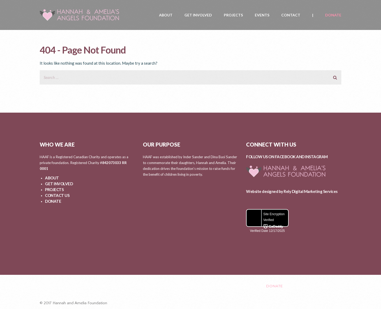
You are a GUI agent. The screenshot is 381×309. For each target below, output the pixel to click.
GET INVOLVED (198, 15)
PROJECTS (233, 15)
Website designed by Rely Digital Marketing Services (292, 191)
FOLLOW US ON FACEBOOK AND (275, 156)
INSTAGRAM (316, 156)
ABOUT (166, 15)
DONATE (333, 15)
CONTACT (290, 15)
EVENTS (262, 15)
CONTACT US (57, 195)
